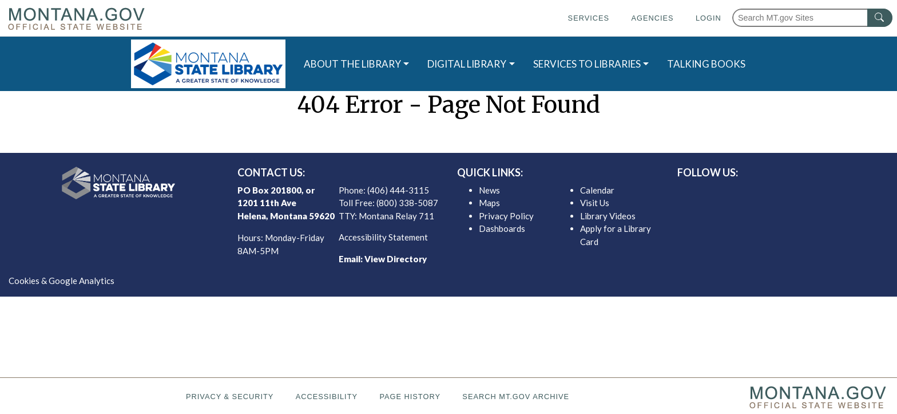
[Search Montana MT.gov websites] (812, 18)
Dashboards (502, 228)
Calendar (597, 190)
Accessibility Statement (383, 237)
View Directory (395, 259)
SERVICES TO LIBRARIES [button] (587, 64)
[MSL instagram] (788, 193)
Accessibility (327, 396)
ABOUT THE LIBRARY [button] (352, 64)
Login (708, 18)
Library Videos (608, 216)
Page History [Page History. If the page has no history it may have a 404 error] (409, 396)
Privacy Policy (506, 216)
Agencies (652, 18)
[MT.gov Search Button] (879, 18)
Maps (489, 203)
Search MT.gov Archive (515, 396)
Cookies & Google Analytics (61, 280)
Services (588, 18)
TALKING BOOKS (706, 64)
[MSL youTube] (806, 193)
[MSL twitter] (769, 193)
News (489, 190)
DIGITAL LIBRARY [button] (466, 64)
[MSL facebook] (751, 193)
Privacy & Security (229, 396)
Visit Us (594, 203)
